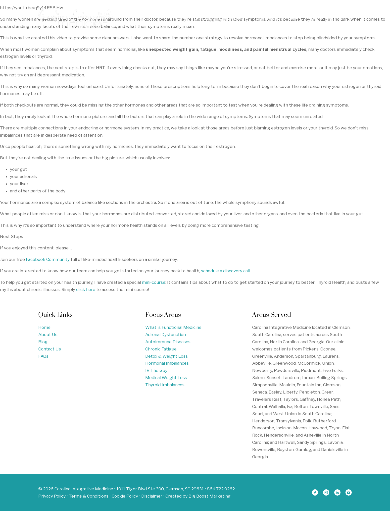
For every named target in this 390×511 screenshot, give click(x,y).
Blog (43, 341)
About (203, 18)
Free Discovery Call (325, 18)
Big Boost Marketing (210, 496)
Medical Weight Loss (166, 377)
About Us (47, 334)
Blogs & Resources (277, 18)
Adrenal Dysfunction (165, 334)
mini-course (153, 282)
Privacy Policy (52, 496)
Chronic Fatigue (161, 348)
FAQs (43, 356)
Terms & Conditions (88, 496)
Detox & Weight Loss (166, 356)
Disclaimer (151, 496)
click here (85, 289)
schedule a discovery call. (225, 270)
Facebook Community (48, 259)
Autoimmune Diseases (168, 341)
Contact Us (49, 348)
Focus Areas (234, 18)
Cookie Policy (125, 496)
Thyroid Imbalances (165, 384)
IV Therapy (156, 370)
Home (181, 18)
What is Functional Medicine (173, 327)
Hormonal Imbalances (167, 363)
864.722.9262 (221, 488)
